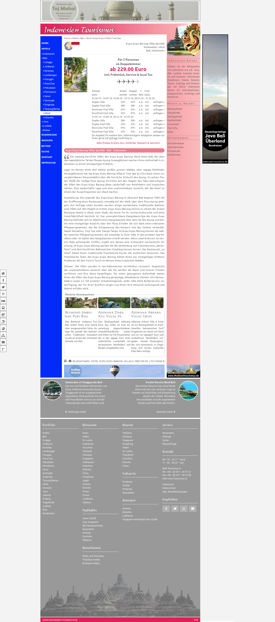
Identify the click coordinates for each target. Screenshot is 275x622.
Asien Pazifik (89, 518)
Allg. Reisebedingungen (174, 491)
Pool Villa (172, 128)
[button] (166, 508)
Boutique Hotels (90, 563)
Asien (85, 432)
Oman (85, 491)
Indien (85, 436)
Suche (165, 440)
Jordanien (87, 498)
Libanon (86, 502)
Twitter (126, 485)
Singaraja (49, 104)
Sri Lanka (87, 440)
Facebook (127, 481)
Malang (46, 498)
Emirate (86, 487)
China (85, 473)
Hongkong (87, 476)
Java (45, 121)
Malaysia (87, 454)
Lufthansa (127, 515)
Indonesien (49, 53)
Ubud (47, 113)
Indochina (87, 465)
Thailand (87, 451)
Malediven (88, 443)
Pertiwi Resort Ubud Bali (160, 382)
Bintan (46, 130)
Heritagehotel (174, 116)
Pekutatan (49, 87)
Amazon (126, 508)
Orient (85, 495)
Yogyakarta (48, 502)
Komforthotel (174, 120)
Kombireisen (173, 154)
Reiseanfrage (169, 443)
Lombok (47, 125)
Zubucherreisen (175, 147)
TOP (196, 619)
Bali (45, 58)
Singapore (87, 458)
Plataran (87, 540)
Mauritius (87, 447)
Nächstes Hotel (165, 411)
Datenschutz (169, 487)
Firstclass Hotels (91, 559)
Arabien (86, 484)
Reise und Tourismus (93, 555)
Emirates (127, 512)
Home (67, 38)
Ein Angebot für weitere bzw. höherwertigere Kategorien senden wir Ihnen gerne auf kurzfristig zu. (128, 136)
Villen (170, 131)
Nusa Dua (49, 83)
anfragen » (159, 101)
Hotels (75, 38)
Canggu (48, 62)
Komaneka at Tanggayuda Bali (83, 382)
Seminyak (49, 100)
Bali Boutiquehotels (92, 525)
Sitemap (166, 436)
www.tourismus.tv (177, 478)
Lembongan (50, 75)
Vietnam (86, 469)
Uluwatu (48, 117)
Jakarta (47, 495)
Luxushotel (173, 124)
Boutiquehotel (174, 108)
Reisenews (168, 432)
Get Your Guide (149, 519)
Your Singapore (90, 521)
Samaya (86, 532)
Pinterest (127, 489)
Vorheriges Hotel (75, 411)
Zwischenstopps (175, 143)
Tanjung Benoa (52, 108)
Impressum (168, 484)
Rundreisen (48, 513)
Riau (45, 509)
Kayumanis (88, 529)
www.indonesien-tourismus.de (60, 619)
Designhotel (173, 112)
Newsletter (128, 492)
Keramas (49, 70)
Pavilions (87, 536)
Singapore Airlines (132, 519)
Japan (85, 480)
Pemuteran (50, 91)
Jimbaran (49, 66)
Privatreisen (173, 151)
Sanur (47, 96)
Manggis (48, 79)
